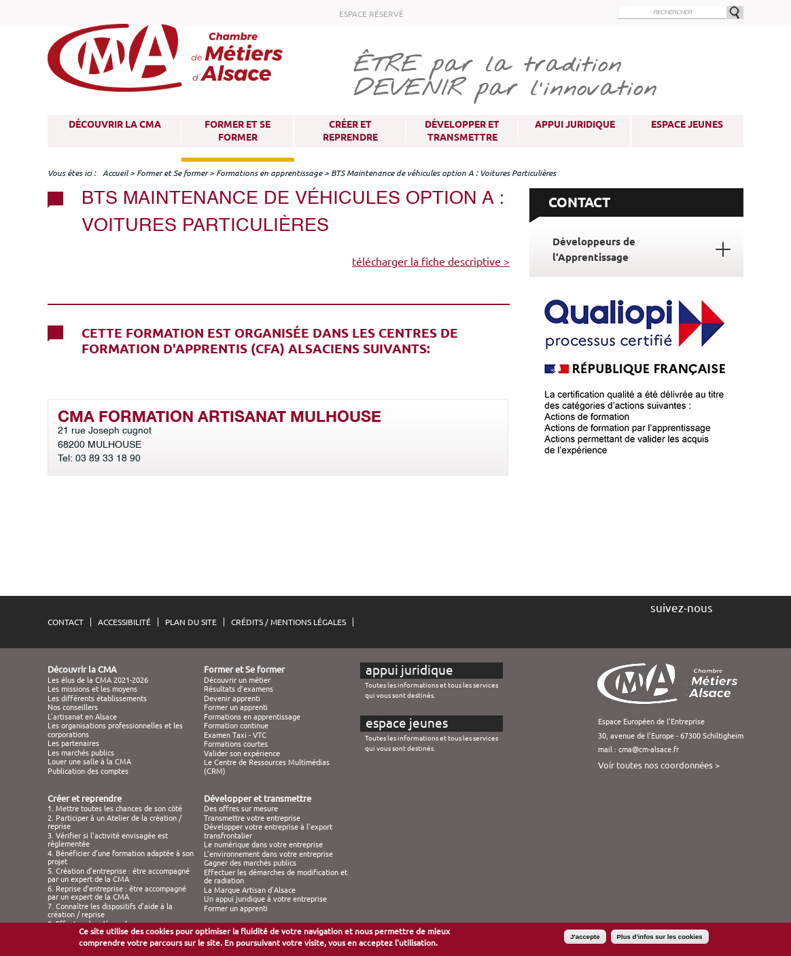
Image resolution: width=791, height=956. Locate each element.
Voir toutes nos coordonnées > (659, 765)
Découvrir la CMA (115, 124)
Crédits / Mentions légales (288, 622)
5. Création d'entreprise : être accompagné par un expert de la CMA (119, 875)
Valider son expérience (242, 753)
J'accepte (584, 939)
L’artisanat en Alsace (82, 717)
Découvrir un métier (237, 680)
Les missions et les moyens (92, 689)
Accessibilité (124, 622)
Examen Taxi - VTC (235, 735)
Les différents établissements (97, 698)
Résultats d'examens (238, 689)
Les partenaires (73, 743)
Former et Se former (237, 131)
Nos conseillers (73, 707)
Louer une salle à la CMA (89, 762)
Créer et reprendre (350, 131)
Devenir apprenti (232, 698)
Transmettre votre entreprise (252, 818)
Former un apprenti (236, 707)
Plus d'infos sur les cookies (660, 939)
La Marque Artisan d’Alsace (250, 890)
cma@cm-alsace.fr (648, 749)
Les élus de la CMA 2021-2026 (98, 680)
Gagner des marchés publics (250, 863)
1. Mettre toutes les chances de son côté (115, 808)
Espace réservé (371, 14)
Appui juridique (575, 124)
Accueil (115, 173)
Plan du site (191, 622)
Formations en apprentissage (269, 173)
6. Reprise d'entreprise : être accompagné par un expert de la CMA (117, 893)
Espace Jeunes (687, 124)
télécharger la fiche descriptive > (431, 261)
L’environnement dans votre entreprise (268, 854)
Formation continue (236, 726)
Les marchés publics (81, 753)
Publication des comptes (88, 771)
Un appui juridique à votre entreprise (265, 899)
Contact (66, 622)
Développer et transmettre (462, 131)
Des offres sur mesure (241, 808)
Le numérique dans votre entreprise (263, 844)
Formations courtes (236, 744)
